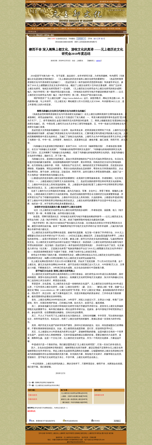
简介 (52, 35)
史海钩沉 (80, 28)
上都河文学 (96, 28)
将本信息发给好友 (70, 421)
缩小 (102, 39)
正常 (98, 39)
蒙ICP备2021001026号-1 (76, 442)
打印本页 (95, 421)
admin (98, 61)
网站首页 (39, 35)
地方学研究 (72, 28)
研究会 (104, 28)
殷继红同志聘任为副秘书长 (44, 382)
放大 (95, 39)
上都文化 (55, 28)
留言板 (117, 28)
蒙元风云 (88, 28)
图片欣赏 (111, 28)
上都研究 (63, 28)
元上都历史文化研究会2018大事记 (47, 385)
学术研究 (47, 28)
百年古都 (40, 28)
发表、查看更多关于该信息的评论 (42, 421)
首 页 (33, 28)
